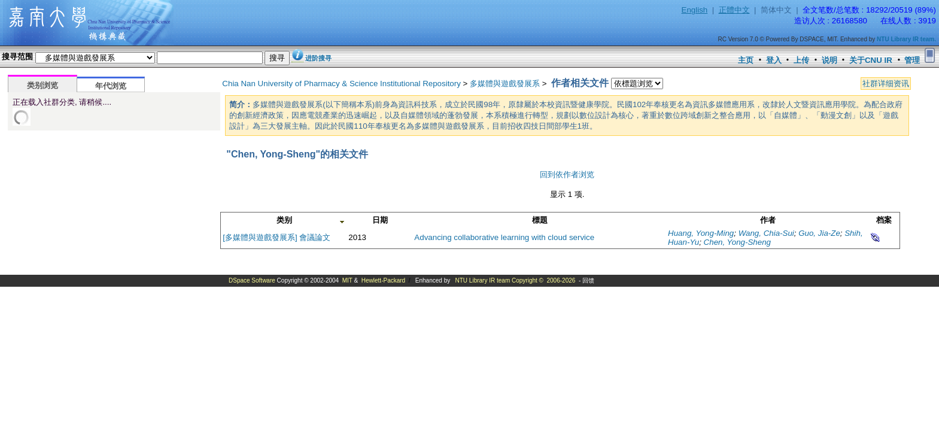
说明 (829, 60)
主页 (745, 60)
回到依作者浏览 (567, 174)
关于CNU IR (870, 60)
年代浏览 (110, 85)
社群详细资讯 (885, 83)
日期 (380, 220)
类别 (284, 220)
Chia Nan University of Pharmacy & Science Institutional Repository (341, 83)
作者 (768, 220)
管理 (912, 60)
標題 (540, 220)
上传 (801, 60)
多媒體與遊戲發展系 (505, 83)
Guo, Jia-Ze (819, 233)
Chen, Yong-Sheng (737, 242)
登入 (774, 60)
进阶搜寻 (318, 58)
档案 (884, 220)
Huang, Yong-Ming (701, 233)
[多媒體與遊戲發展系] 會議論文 (276, 237)
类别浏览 (42, 85)
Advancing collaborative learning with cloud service (504, 237)
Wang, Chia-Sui (766, 233)
